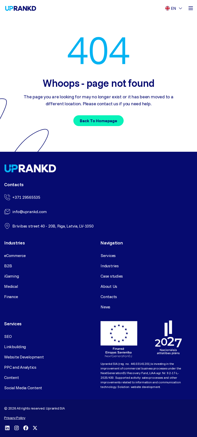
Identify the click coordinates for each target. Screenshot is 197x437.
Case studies (112, 276)
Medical (11, 286)
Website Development (24, 356)
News (105, 306)
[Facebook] (26, 428)
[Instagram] (16, 428)
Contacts (109, 296)
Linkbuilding (15, 346)
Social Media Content (23, 387)
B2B (8, 265)
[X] (35, 428)
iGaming (11, 276)
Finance (11, 296)
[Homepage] (20, 8)
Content (11, 377)
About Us (109, 286)
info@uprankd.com (29, 211)
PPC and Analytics (20, 367)
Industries (110, 265)
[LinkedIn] (7, 428)
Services (108, 255)
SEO (8, 336)
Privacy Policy (14, 417)
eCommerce (15, 255)
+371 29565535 (26, 197)
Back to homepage (98, 120)
